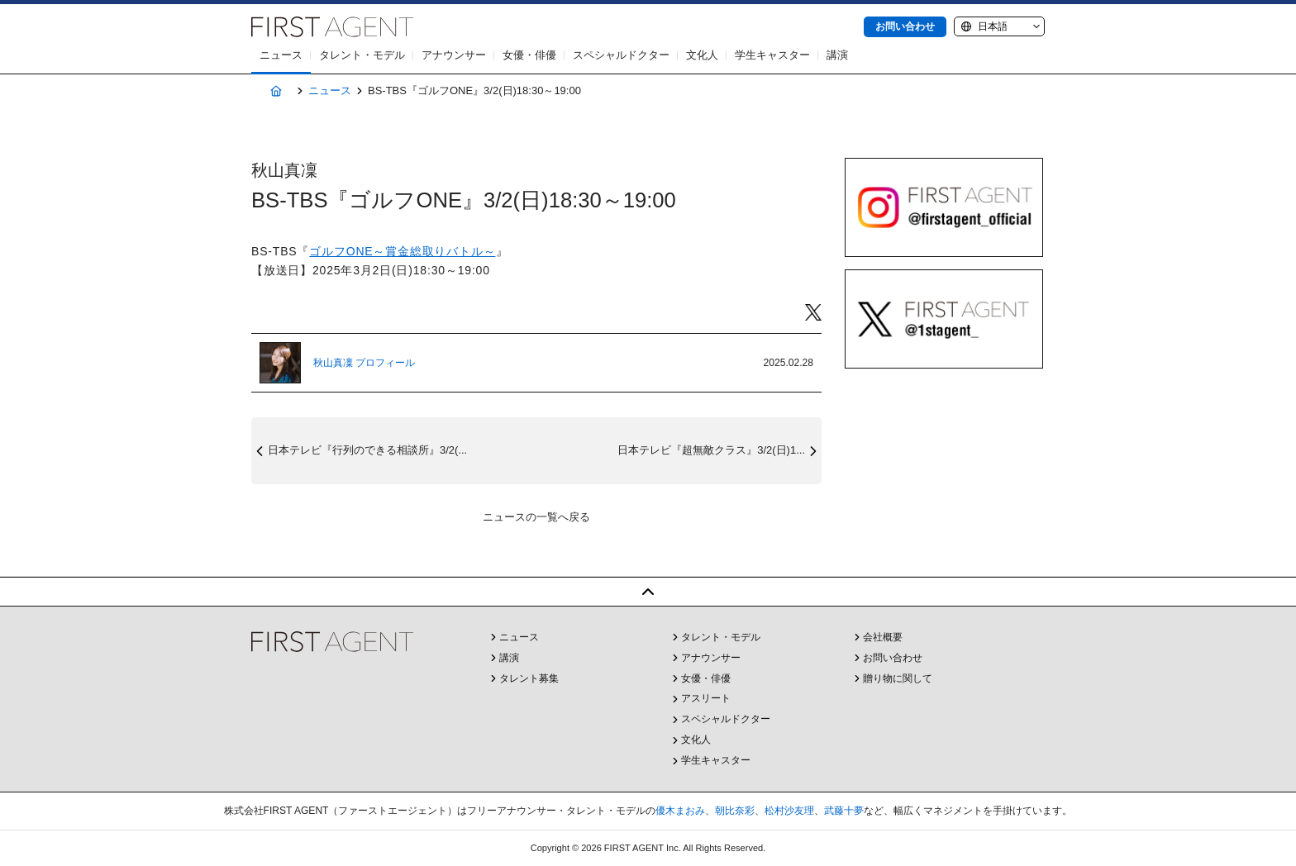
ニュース (281, 55)
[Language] (999, 26)
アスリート (706, 698)
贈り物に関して (897, 678)
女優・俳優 (529, 55)
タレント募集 (529, 678)
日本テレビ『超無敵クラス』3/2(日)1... (711, 450)
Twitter (813, 312)
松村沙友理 (789, 810)
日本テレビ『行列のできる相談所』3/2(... (367, 450)
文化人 (702, 55)
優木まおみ (680, 810)
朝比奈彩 (735, 810)
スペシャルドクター (621, 55)
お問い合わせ (905, 26)
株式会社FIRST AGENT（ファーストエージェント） (332, 27)
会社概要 (883, 637)
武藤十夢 (844, 810)
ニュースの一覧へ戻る (536, 517)
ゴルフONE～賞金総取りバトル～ (402, 251)
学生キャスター (772, 55)
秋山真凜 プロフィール (364, 363)
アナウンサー (454, 55)
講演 (837, 55)
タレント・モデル (362, 55)
